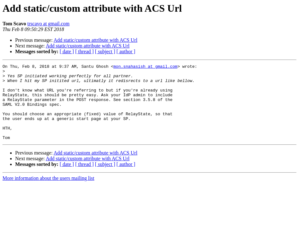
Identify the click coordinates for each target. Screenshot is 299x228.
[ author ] (126, 51)
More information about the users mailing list (48, 193)
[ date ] (67, 51)
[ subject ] (105, 51)
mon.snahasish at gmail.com (145, 67)
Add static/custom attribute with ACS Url (95, 40)
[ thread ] (84, 51)
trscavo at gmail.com (48, 23)
